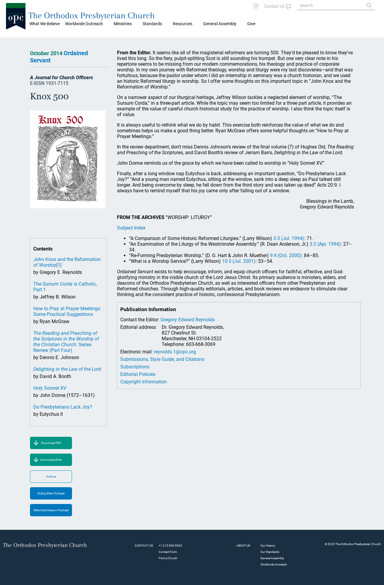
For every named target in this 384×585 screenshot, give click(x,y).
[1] (59, 265)
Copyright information (143, 382)
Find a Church (168, 558)
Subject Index (131, 228)
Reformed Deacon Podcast (51, 510)
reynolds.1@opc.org (175, 352)
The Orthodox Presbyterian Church (91, 15)
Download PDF (51, 443)
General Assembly (219, 23)
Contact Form (168, 552)
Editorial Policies (137, 374)
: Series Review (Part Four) (66, 341)
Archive (51, 476)
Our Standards (269, 552)
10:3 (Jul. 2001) (239, 261)
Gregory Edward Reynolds (187, 319)
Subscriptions (134, 367)
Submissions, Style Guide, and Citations (162, 359)
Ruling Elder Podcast (51, 493)
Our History (267, 545)
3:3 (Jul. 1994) (288, 238)
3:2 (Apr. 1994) (325, 244)
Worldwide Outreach (273, 564)
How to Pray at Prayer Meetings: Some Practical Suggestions (67, 311)
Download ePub (51, 459)
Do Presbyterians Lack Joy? (62, 407)
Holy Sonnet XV (49, 388)
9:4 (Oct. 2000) (286, 255)
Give (251, 23)
